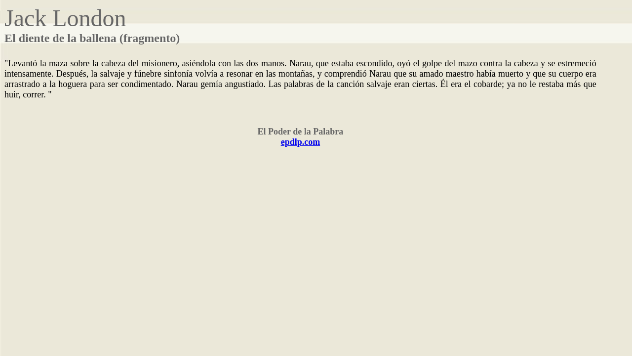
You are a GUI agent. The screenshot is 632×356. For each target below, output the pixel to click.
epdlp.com (300, 142)
